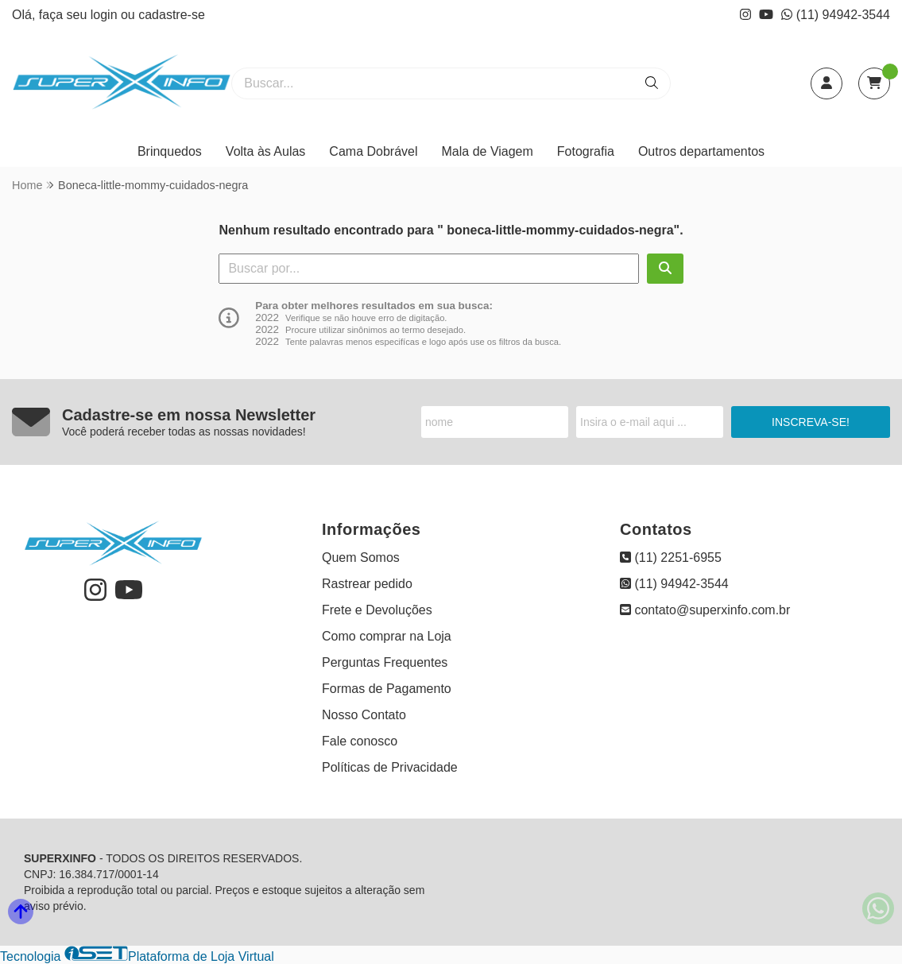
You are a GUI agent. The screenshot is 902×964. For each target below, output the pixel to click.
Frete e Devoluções (377, 610)
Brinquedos (169, 151)
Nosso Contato (364, 715)
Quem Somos (361, 557)
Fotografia (585, 151)
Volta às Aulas (266, 151)
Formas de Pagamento (386, 688)
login (106, 14)
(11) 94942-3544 (835, 14)
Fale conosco (359, 741)
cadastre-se (171, 14)
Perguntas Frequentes (384, 662)
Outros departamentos (701, 151)
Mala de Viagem (487, 151)
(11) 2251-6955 (671, 557)
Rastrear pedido (367, 583)
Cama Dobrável (373, 151)
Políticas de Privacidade (390, 767)
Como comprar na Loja (386, 636)
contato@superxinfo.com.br (705, 610)
